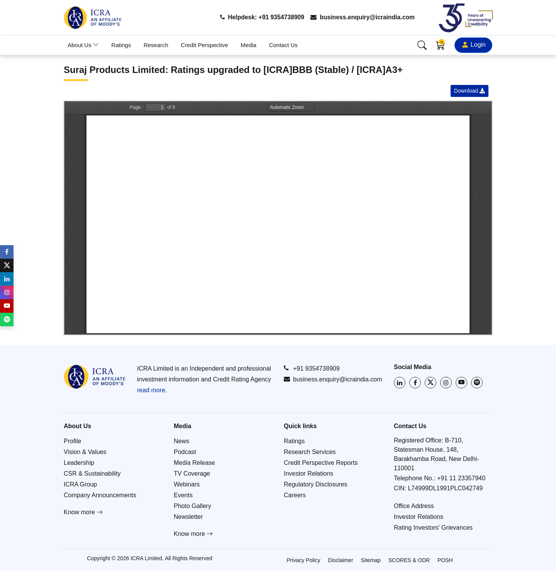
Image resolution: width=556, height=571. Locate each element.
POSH (445, 560)
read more (151, 390)
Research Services (310, 452)
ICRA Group (80, 484)
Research (156, 45)
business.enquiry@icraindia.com (362, 17)
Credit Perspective (204, 45)
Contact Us (283, 45)
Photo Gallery (192, 506)
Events (183, 495)
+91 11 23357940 (461, 478)
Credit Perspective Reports (321, 462)
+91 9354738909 (312, 368)
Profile (72, 441)
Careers (295, 495)
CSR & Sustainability (92, 473)
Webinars (187, 484)
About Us (83, 45)
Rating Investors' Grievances (433, 527)
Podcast (185, 452)
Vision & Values (85, 452)
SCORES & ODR (409, 560)
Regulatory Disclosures (316, 484)
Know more (83, 512)
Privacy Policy (303, 560)
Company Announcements (100, 495)
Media (248, 45)
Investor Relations (308, 473)
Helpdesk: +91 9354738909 (259, 17)
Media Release (194, 462)
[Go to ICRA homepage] (94, 376)
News (181, 441)
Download (469, 91)
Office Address (414, 506)
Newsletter (188, 516)
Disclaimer (340, 560)
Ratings (121, 45)
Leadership (79, 462)
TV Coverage (192, 473)
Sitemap (371, 560)
